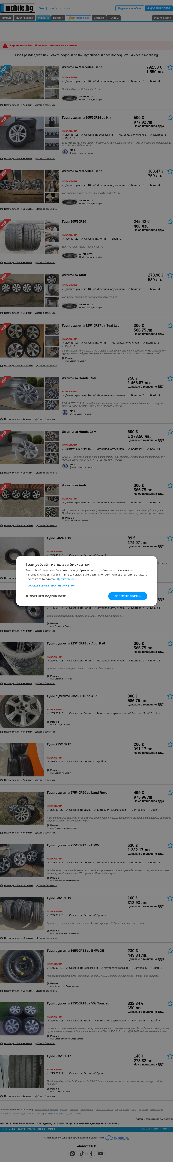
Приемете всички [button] (128, 596)
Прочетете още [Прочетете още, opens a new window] (67, 579)
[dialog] (86, 581)
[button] (86, 585)
